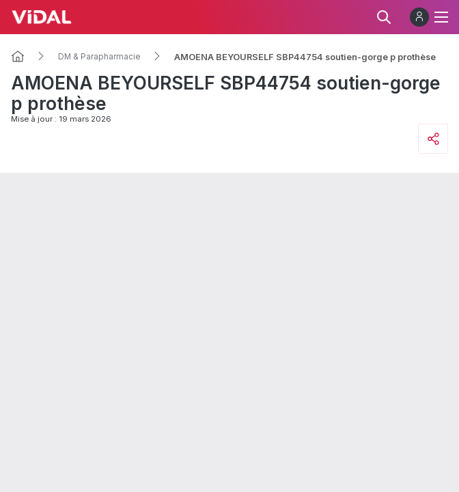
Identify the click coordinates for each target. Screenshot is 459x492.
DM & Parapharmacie (99, 57)
